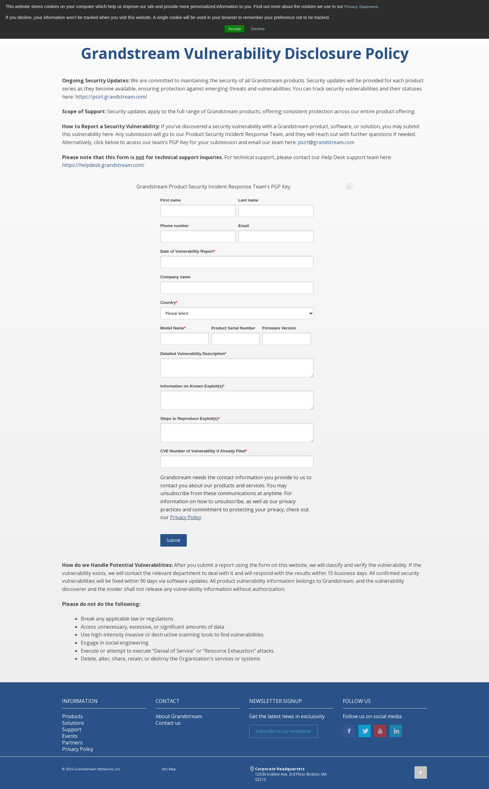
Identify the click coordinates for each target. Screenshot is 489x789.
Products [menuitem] (72, 716)
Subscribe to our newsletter (283, 731)
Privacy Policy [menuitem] (77, 749)
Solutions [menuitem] (73, 723)
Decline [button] (258, 28)
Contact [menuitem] (168, 701)
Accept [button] (234, 28)
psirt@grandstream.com (326, 142)
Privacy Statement (362, 6)
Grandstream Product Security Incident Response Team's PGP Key (244, 186)
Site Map (169, 769)
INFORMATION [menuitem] (80, 701)
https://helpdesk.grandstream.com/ (103, 165)
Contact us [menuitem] (168, 723)
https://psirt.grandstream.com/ (111, 96)
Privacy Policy (185, 517)
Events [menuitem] (70, 736)
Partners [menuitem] (72, 742)
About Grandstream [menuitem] (179, 716)
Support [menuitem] (71, 729)
